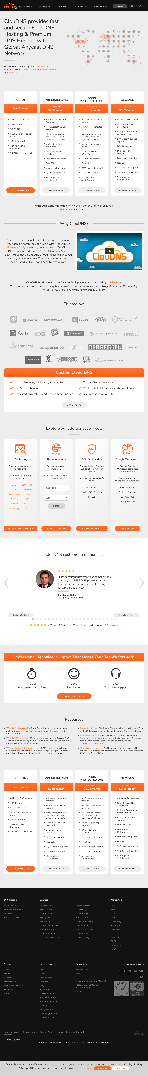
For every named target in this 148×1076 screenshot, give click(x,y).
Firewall (14, 503)
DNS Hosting (24, 6)
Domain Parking (47, 933)
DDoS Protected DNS (47, 69)
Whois (78, 991)
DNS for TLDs (82, 933)
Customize (120, 1068)
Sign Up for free (20, 190)
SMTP (27, 503)
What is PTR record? (16, 738)
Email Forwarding (84, 921)
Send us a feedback (21, 615)
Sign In (120, 6)
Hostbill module (48, 997)
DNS (14, 484)
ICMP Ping (27, 484)
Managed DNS (47, 917)
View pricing (127, 528)
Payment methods (48, 1001)
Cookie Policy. (85, 1068)
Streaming (14, 508)
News (7, 973)
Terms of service (12, 1031)
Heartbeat (14, 494)
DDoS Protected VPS (50, 937)
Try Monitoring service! (20, 528)
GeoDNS (12, 72)
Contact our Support (74, 696)
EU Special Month (56, 528)
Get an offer (74, 405)
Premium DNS (15, 247)
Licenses (8, 1034)
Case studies (46, 977)
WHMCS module (48, 993)
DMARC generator (49, 1013)
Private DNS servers (85, 929)
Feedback (8, 989)
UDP (27, 494)
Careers (8, 993)
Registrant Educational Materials (91, 980)
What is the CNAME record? (19, 747)
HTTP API (44, 989)
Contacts (8, 977)
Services (43, 6)
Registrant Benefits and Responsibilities (86, 986)
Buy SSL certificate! (92, 528)
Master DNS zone (88, 728)
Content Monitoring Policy (69, 1031)
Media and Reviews (13, 985)
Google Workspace (49, 925)
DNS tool (44, 1005)
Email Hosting (82, 937)
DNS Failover (46, 913)
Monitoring (61, 6)
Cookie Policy (46, 1031)
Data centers (10, 981)
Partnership (98, 6)
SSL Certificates (47, 929)
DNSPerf (115, 282)
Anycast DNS (29, 69)
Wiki (42, 973)
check (56, 506)
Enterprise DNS (11, 917)
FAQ (42, 985)
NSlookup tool (47, 1017)
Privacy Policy (30, 1031)
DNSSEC (79, 909)
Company (79, 6)
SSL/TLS (14, 499)
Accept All (102, 1068)
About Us (8, 969)
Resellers (79, 973)
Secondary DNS (83, 905)
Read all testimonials (126, 615)
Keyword (27, 489)
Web (14, 489)
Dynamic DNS (41, 66)
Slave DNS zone (88, 735)
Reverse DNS (46, 909)
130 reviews (110, 625)
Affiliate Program (83, 969)
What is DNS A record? (17, 728)
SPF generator (47, 1009)
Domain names (82, 925)
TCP (27, 499)
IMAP (27, 508)
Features (44, 981)
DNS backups (81, 913)
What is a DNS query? (90, 747)
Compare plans (56, 190)
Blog (42, 969)
